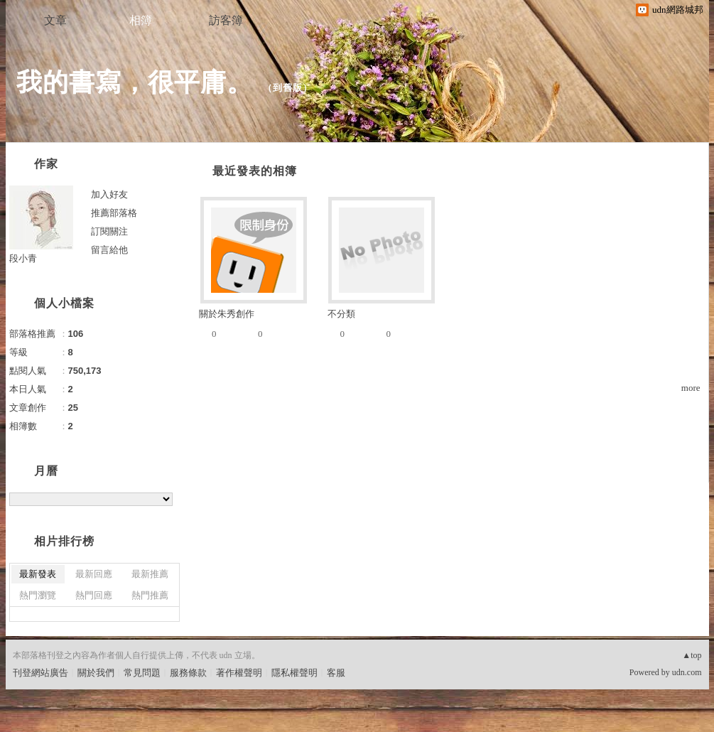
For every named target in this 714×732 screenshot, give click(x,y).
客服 (336, 672)
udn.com (687, 672)
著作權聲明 (239, 672)
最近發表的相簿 (254, 171)
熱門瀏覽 (37, 595)
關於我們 (95, 672)
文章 (55, 20)
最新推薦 (149, 574)
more (691, 387)
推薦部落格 (114, 213)
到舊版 (288, 87)
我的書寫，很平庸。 (134, 82)
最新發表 (37, 574)
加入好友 (109, 194)
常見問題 (142, 672)
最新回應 (93, 574)
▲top (691, 655)
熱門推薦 (149, 595)
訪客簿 (226, 20)
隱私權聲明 (294, 672)
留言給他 (109, 249)
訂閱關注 (109, 231)
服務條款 (188, 672)
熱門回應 (93, 595)
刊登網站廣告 (40, 672)
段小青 (23, 258)
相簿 (140, 20)
